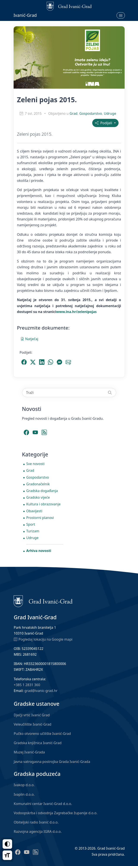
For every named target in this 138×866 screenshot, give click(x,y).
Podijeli (104, 123)
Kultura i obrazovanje (43, 504)
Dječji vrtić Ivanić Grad (32, 715)
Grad (74, 113)
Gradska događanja (42, 490)
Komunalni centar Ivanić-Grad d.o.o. (43, 803)
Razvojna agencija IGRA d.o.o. (38, 831)
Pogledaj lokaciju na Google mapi (43, 639)
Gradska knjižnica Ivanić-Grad (38, 742)
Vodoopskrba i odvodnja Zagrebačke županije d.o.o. (56, 813)
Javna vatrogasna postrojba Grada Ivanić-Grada (52, 761)
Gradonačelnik (38, 484)
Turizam (32, 531)
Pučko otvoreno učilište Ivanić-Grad (42, 733)
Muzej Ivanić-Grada (29, 752)
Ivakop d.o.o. (24, 785)
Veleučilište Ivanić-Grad (32, 724)
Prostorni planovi (40, 517)
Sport (30, 524)
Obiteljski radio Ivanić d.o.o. (36, 822)
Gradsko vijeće (38, 497)
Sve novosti (35, 463)
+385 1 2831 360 (27, 684)
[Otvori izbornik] (121, 15)
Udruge (110, 113)
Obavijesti (34, 511)
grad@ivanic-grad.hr (40, 690)
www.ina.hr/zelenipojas (76, 311)
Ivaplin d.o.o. (24, 794)
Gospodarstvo (90, 113)
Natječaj (29, 338)
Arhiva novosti (38, 550)
